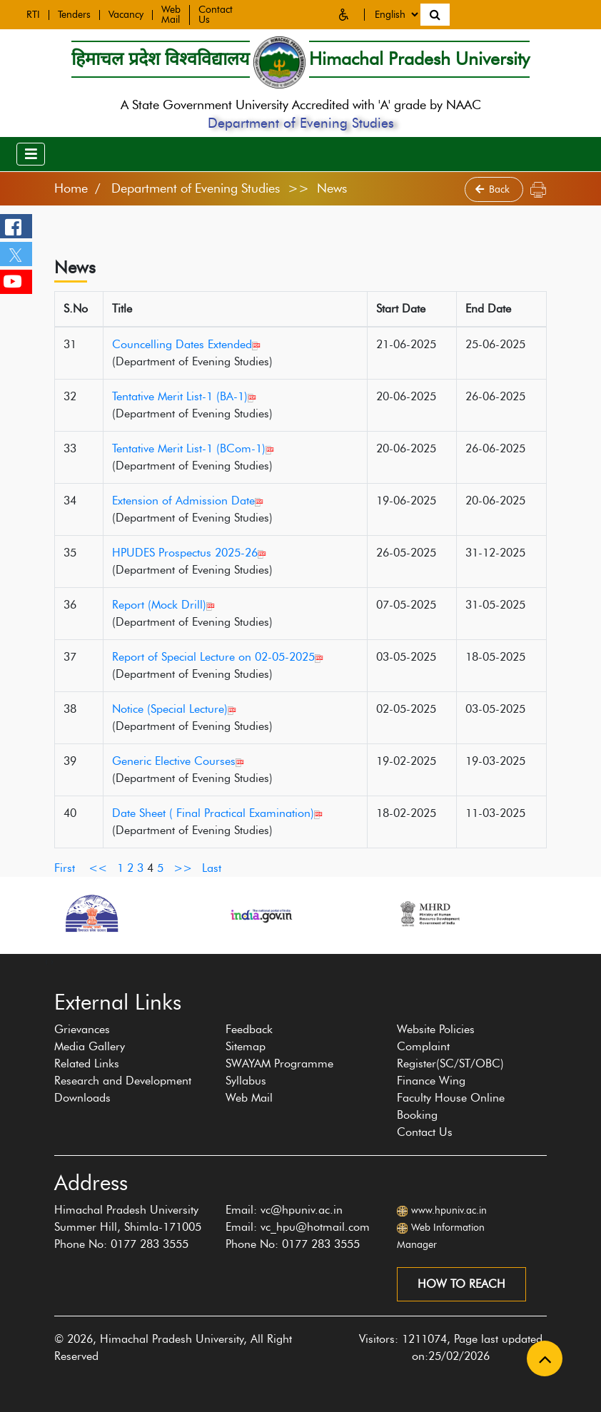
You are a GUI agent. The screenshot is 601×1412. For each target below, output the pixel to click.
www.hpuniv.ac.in (449, 1210)
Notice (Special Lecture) (174, 709)
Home (71, 188)
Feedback (249, 1029)
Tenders (74, 12)
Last (211, 868)
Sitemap (246, 1046)
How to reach (461, 1284)
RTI (33, 12)
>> (182, 868)
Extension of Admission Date (187, 500)
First (64, 868)
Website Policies (436, 1029)
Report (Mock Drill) (163, 604)
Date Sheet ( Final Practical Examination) (217, 813)
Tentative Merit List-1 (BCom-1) (193, 448)
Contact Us (425, 1132)
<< (98, 868)
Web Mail (171, 12)
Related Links (86, 1063)
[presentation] (46, 961)
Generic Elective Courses (178, 761)
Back (493, 189)
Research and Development (122, 1080)
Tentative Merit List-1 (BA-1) (184, 396)
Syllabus (246, 1080)
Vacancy (125, 12)
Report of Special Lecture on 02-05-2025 (217, 657)
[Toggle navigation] (30, 154)
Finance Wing (431, 1080)
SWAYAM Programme (279, 1063)
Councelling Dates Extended (186, 344)
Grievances (82, 1029)
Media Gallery (89, 1046)
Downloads (82, 1097)
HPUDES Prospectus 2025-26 (189, 552)
